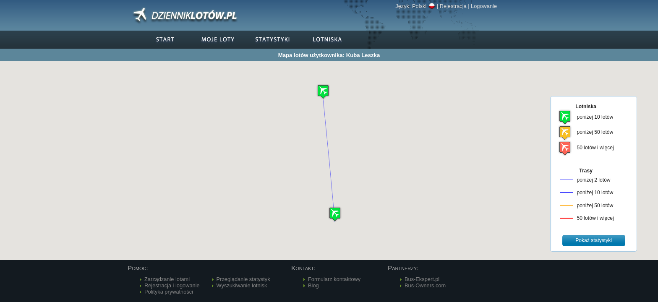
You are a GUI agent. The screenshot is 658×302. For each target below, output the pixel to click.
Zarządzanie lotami (167, 279)
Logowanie (484, 6)
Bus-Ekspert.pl (422, 279)
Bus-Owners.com (425, 285)
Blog (313, 285)
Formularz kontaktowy (334, 279)
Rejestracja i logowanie (172, 285)
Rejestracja (453, 6)
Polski (423, 6)
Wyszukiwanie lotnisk (242, 285)
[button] (335, 214)
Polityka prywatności (168, 292)
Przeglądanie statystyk (243, 279)
